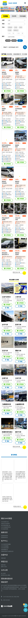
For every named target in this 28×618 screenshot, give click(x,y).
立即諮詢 (7, 91)
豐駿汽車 (21, 188)
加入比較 (10, 70)
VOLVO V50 (17, 218)
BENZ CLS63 (4, 73)
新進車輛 (9, 54)
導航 (7, 307)
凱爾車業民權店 (7, 432)
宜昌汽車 (5, 350)
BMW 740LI (17, 73)
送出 (20, 40)
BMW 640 (4, 109)
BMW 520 (17, 146)
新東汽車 (18, 324)
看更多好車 (16, 272)
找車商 (14, 16)
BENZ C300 (17, 182)
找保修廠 (23, 16)
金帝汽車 (5, 324)
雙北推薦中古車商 (14, 279)
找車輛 (5, 16)
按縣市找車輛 (11, 36)
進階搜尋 (14, 40)
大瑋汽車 (18, 297)
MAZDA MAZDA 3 (5, 253)
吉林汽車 (18, 378)
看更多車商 (16, 446)
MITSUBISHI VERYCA (6, 146)
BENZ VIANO (4, 182)
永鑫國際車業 (19, 404)
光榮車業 (8, 225)
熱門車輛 (3, 54)
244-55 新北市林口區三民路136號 (11, 596)
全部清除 (8, 40)
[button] (6, 103)
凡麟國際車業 (6, 404)
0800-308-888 (6, 600)
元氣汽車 (8, 260)
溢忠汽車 (21, 152)
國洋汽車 (18, 432)
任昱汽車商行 (6, 297)
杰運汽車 (5, 378)
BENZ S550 (17, 253)
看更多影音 (17, 506)
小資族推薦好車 (17, 54)
